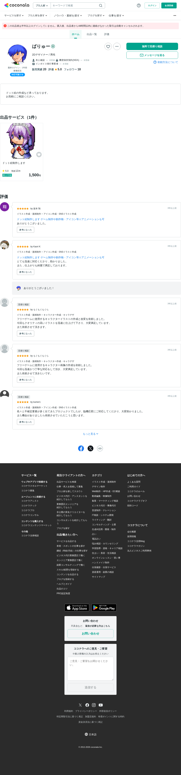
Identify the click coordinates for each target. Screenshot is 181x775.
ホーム (75, 34)
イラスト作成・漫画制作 (29, 214)
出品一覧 (92, 34)
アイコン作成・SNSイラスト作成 (60, 214)
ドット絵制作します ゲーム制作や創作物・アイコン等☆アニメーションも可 (60, 219)
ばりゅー (41, 46)
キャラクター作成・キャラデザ (59, 315)
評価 (106, 34)
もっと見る (90, 433)
